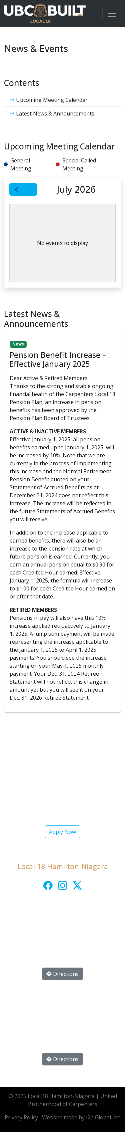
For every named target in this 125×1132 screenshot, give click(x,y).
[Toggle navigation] (111, 13)
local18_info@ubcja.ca (70, 937)
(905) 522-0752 (72, 923)
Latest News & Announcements (51, 113)
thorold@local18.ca (70, 1022)
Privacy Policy (21, 1117)
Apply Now (62, 831)
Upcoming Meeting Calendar (48, 100)
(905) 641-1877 (72, 1009)
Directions (62, 974)
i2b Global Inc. (103, 1117)
